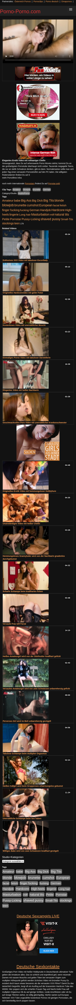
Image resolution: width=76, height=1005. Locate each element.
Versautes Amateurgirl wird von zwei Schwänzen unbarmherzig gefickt (36, 688)
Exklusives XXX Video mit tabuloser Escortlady (25, 260)
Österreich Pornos (22, 1)
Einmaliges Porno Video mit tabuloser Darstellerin (26, 357)
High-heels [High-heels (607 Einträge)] (38, 888)
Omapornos (66, 1)
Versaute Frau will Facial (14, 624)
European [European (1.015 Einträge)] (45, 205)
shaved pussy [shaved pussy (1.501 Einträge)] (50, 219)
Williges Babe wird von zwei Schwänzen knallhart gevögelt (31, 851)
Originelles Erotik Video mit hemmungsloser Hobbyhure (29, 491)
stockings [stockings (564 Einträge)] (8, 223)
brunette (36, 189)
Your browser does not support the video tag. (38, 41)
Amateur (17, 189)
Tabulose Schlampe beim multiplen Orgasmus (25, 753)
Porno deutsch (52, 1)
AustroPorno (23, 193)
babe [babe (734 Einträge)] (17, 200)
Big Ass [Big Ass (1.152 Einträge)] (26, 200)
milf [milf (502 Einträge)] (52, 214)
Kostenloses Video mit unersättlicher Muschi (24, 325)
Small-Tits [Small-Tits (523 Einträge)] (67, 219)
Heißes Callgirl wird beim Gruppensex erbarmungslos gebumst (33, 786)
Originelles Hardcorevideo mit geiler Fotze (23, 293)
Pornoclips (38, 1)
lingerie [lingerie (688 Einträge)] (14, 214)
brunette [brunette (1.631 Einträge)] (20, 205)
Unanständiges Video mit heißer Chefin (21, 523)
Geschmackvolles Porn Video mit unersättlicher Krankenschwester (35, 422)
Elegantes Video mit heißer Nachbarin (21, 390)
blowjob (26, 189)
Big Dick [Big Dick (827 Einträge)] (37, 200)
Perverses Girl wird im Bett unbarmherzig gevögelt (27, 721)
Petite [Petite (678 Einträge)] (5, 219)
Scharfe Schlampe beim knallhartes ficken (23, 591)
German (46, 189)
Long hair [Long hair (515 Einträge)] (25, 214)
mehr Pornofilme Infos (12, 178)
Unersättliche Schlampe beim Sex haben (22, 818)
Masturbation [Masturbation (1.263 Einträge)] (40, 214)
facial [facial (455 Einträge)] (56, 205)
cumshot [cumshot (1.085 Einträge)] (33, 205)
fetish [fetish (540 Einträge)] (63, 205)
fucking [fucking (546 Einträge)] (24, 210)
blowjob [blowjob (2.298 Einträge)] (8, 205)
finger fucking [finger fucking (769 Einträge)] (11, 210)
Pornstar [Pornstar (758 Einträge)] (15, 219)
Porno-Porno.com (20, 11)
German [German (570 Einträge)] (34, 210)
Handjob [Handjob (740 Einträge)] (45, 210)
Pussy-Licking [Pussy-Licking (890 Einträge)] (31, 219)
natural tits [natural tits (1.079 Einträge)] (62, 214)
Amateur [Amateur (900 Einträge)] (7, 200)
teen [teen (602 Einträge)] (17, 223)
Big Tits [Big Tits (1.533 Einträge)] (48, 200)
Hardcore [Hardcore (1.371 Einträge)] (58, 210)
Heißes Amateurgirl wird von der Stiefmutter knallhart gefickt (32, 656)
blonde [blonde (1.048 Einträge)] (59, 200)
